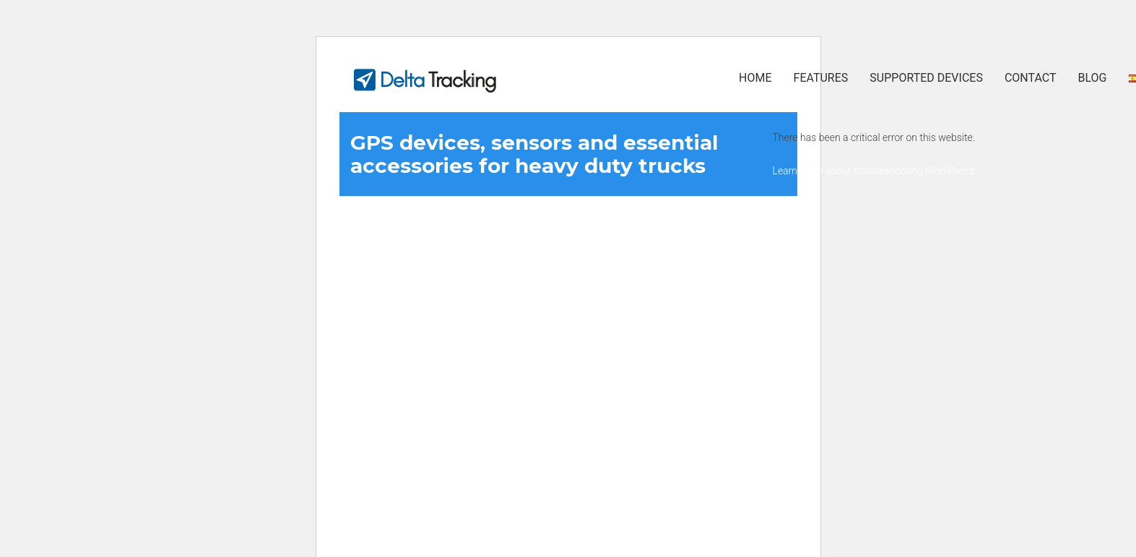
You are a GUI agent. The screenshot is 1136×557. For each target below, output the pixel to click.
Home (755, 78)
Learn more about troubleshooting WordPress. (874, 171)
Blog (1092, 78)
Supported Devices (926, 78)
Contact (1031, 78)
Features (821, 78)
